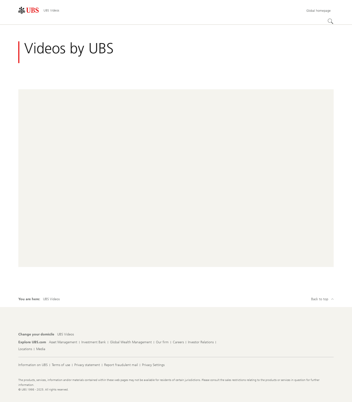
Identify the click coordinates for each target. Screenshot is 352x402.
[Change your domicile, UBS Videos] (65, 334)
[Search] (331, 21)
